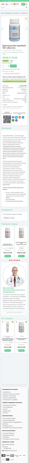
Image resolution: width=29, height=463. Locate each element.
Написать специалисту (14, 312)
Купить (13, 66)
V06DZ (24, 91)
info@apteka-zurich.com (10, 450)
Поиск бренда (7, 407)
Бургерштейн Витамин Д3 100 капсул (21, 339)
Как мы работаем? (9, 420)
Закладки (6, 437)
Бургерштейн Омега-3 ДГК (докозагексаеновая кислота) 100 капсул (21, 244)
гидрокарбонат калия (9, 107)
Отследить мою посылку (11, 439)
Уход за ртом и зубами (10, 399)
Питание (22, 336)
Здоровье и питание (12, 13)
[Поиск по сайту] (26, 7)
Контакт (5, 413)
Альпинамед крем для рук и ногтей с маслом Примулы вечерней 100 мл (7, 340)
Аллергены (6, 392)
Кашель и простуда (9, 396)
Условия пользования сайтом (12, 427)
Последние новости (9, 405)
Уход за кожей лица (9, 398)
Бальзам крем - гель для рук (8, 337)
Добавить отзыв (9, 218)
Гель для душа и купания (11, 394)
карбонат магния (14, 108)
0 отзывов (13, 52)
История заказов (8, 435)
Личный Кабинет (8, 433)
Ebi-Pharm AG (22, 87)
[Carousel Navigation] (14, 27)
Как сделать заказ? (9, 418)
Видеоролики (7, 426)
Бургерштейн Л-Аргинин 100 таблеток (7, 245)
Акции (5, 409)
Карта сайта (7, 411)
